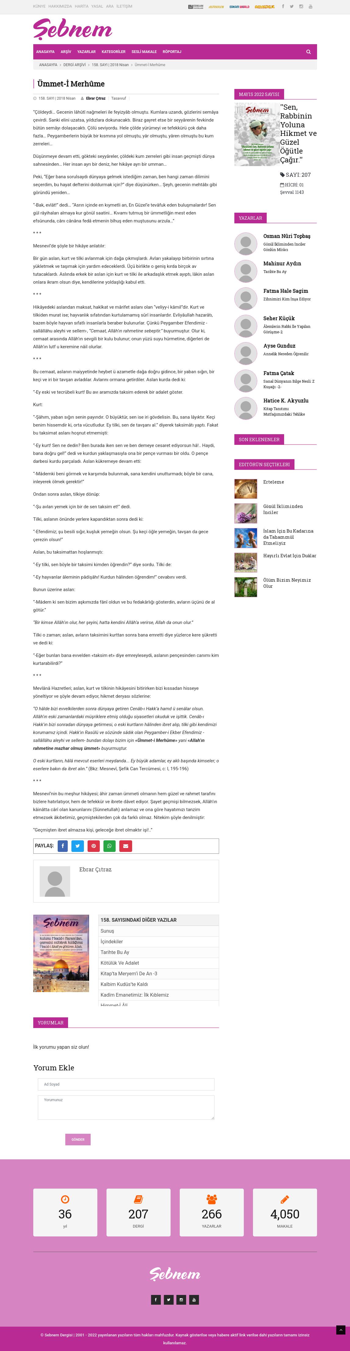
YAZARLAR (86, 52)
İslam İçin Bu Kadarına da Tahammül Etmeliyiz (288, 537)
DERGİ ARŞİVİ (74, 65)
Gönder (77, 1140)
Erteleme (273, 482)
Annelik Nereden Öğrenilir (286, 353)
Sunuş (107, 931)
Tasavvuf (118, 98)
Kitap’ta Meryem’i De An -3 (129, 974)
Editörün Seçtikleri (264, 464)
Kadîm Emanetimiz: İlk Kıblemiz (135, 995)
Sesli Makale (144, 52)
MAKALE (285, 1226)
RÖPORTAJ (172, 52)
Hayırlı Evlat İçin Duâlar (289, 555)
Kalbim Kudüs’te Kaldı (124, 984)
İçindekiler (112, 942)
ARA (110, 6)
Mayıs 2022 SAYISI (259, 94)
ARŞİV (66, 52)
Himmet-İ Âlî (114, 1006)
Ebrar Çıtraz (95, 98)
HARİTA (81, 6)
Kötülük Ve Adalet (120, 963)
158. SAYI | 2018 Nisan (110, 65)
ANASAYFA (45, 52)
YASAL (97, 6)
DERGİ (138, 1226)
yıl (65, 1226)
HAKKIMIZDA (60, 6)
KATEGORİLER (114, 52)
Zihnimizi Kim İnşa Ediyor (287, 298)
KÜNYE (39, 6)
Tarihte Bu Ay (115, 952)
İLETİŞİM (124, 6)
